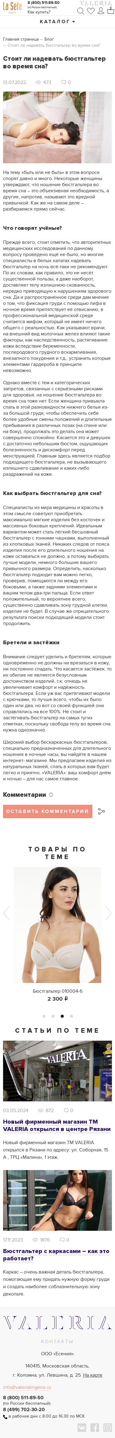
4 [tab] (71, 1016)
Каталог (55, 22)
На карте (92, 1375)
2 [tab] (53, 1016)
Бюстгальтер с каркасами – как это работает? (56, 1255)
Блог (49, 39)
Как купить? (39, 12)
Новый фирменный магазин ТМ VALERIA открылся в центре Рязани (57, 1125)
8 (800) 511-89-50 (43, 2)
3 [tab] (62, 1016)
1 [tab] (43, 1016)
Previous (6, 913)
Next (109, 913)
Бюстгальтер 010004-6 (57, 991)
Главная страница (21, 39)
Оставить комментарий (47, 811)
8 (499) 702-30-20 (24, 1410)
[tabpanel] (57, 935)
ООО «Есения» (57, 1354)
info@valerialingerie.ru (27, 1387)
